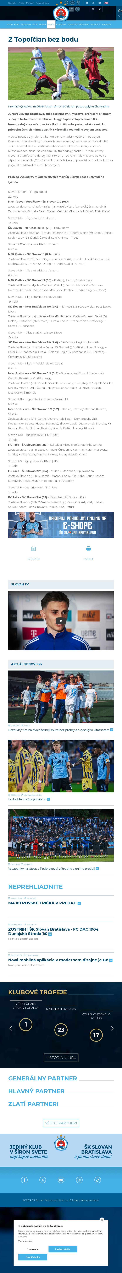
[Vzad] (10, 1094)
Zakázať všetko (63, 1249)
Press (21, 3)
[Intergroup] (33, 1177)
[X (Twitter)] (93, 3)
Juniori (27, 726)
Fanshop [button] (106, 24)
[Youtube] (99, 3)
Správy (51, 24)
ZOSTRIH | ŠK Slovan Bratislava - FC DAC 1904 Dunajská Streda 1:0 (53, 975)
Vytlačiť (88, 559)
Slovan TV (32, 968)
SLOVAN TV (95, 24)
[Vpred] (112, 1094)
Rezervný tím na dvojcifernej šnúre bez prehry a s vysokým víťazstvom (60, 730)
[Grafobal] (33, 1164)
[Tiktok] (99, 9)
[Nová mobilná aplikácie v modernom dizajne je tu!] (61, 1007)
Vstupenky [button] (26, 24)
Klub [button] (16, 24)
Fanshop (31, 920)
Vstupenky (28, 864)
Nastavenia (32, 1249)
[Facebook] (87, 3)
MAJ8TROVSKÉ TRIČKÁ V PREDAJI (44, 925)
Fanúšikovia (32, 1021)
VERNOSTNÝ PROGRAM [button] (78, 24)
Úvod (10, 24)
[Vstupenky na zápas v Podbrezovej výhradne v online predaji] (61, 835)
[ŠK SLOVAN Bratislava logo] (61, 11)
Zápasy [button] (42, 24)
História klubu (61, 1123)
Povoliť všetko (33, 1257)
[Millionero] (88, 1164)
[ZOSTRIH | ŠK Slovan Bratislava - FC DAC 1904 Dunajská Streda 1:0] (61, 955)
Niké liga (27, 795)
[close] (102, 1220)
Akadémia (61, 24)
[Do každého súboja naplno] (61, 766)
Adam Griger (37, 795)
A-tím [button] (35, 24)
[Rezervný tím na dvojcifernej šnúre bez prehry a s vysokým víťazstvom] (61, 696)
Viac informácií (25, 1241)
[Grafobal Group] (88, 1177)
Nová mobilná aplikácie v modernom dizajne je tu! (60, 1026)
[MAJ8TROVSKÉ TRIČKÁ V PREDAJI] (61, 906)
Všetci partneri (61, 1189)
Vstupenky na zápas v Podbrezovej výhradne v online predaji (53, 868)
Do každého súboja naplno (28, 799)
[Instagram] (93, 9)
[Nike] (61, 1151)
